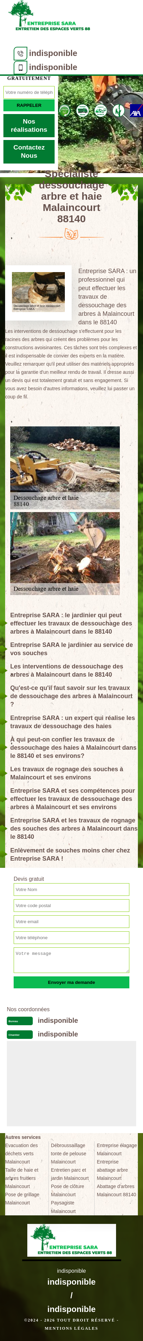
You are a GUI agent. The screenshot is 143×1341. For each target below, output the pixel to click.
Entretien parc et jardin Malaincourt (70, 1174)
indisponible (53, 53)
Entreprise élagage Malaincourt (117, 1149)
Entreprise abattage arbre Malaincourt (112, 1170)
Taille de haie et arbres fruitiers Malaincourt (21, 1178)
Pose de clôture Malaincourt (67, 1190)
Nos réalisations (29, 125)
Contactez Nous (29, 151)
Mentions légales (71, 1328)
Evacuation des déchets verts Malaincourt (21, 1153)
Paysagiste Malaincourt (63, 1207)
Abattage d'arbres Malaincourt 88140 (116, 1190)
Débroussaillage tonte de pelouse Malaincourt (68, 1153)
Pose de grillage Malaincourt (22, 1198)
